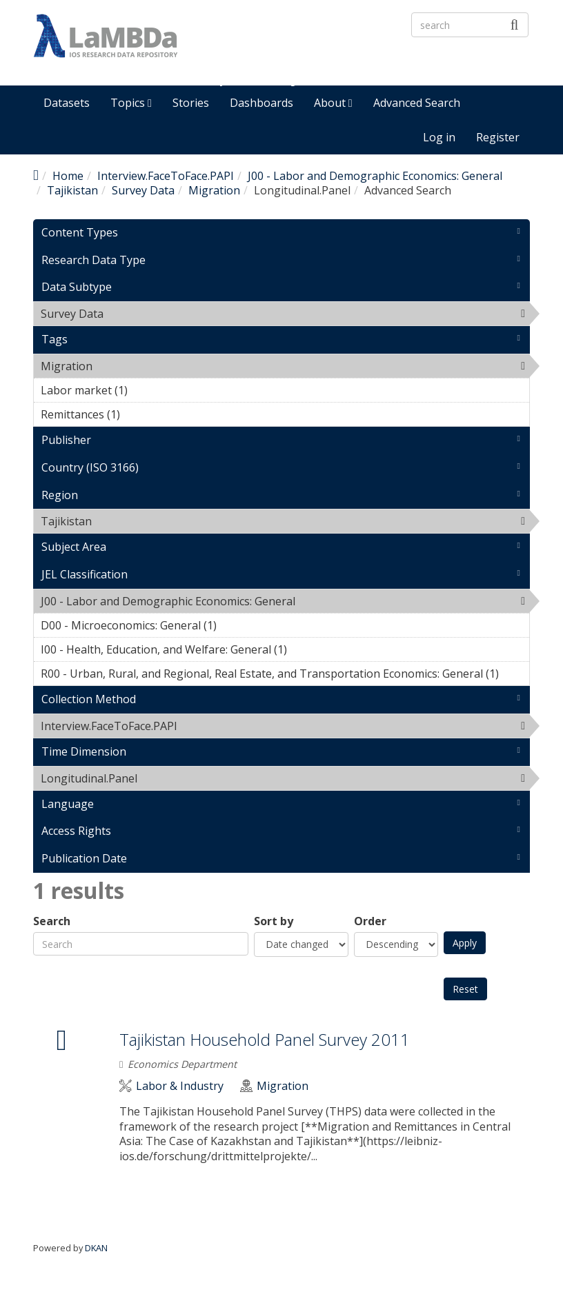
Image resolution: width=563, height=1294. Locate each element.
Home (67, 175)
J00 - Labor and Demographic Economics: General (375, 175)
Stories (190, 102)
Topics (131, 102)
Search (51, 921)
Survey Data (143, 190)
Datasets (66, 102)
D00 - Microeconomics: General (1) (238, 625)
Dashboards (261, 102)
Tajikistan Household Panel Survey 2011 (264, 1039)
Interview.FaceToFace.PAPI (165, 175)
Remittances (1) (141, 414)
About (333, 102)
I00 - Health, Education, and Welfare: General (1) (285, 651)
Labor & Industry (180, 1086)
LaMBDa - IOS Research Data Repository (337, 59)
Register (498, 137)
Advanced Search (416, 102)
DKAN (96, 1248)
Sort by (273, 921)
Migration (214, 190)
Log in (439, 137)
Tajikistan (72, 190)
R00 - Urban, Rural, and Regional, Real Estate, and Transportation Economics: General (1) (285, 675)
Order (370, 921)
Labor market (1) (149, 390)
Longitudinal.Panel (173, 778)
